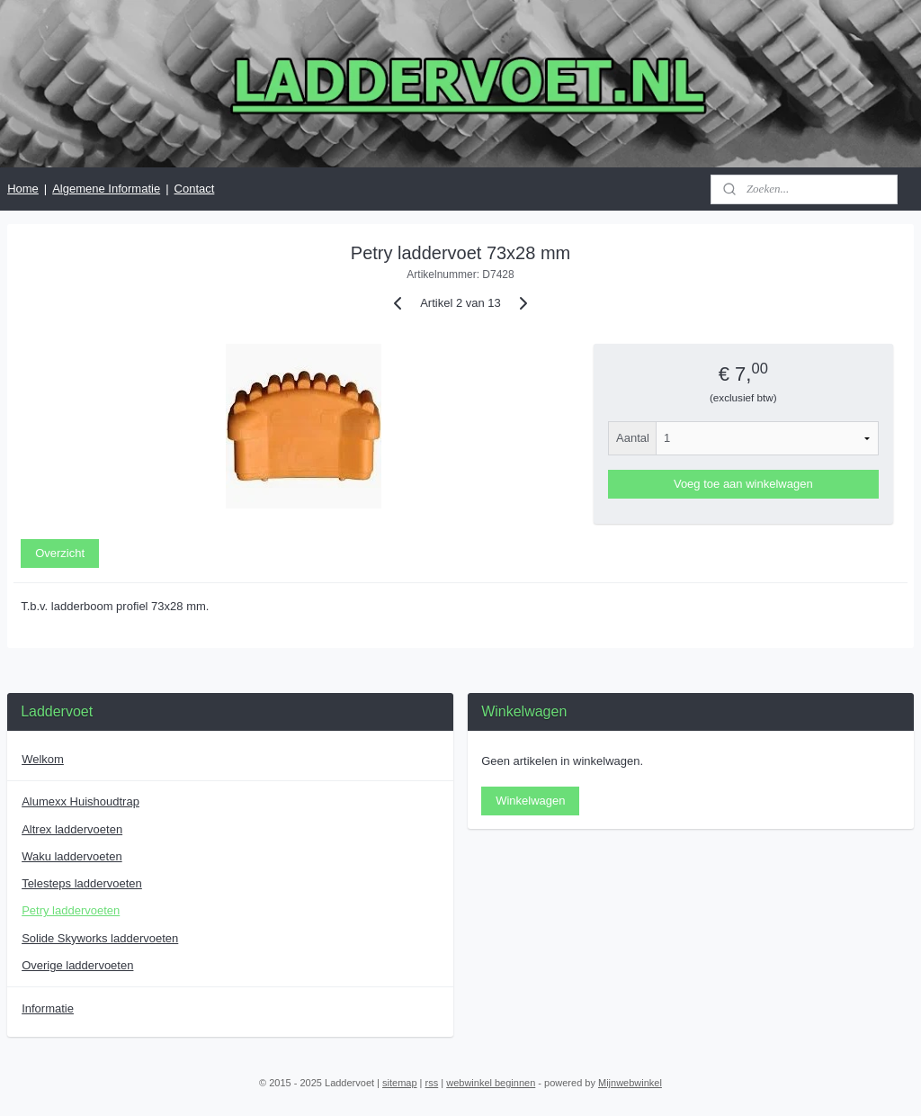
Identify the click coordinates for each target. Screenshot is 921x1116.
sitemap (399, 1082)
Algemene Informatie (106, 188)
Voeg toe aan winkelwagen (743, 483)
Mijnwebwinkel (630, 1082)
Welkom (43, 759)
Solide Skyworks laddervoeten (100, 938)
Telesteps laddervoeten (82, 883)
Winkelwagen (530, 800)
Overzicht (60, 553)
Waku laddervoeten (72, 856)
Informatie (48, 1008)
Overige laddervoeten (77, 965)
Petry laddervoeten (71, 910)
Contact (194, 188)
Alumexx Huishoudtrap (80, 801)
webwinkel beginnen (490, 1082)
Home (23, 188)
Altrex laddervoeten (72, 829)
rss (432, 1082)
